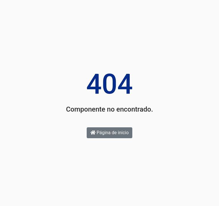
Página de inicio (109, 132)
